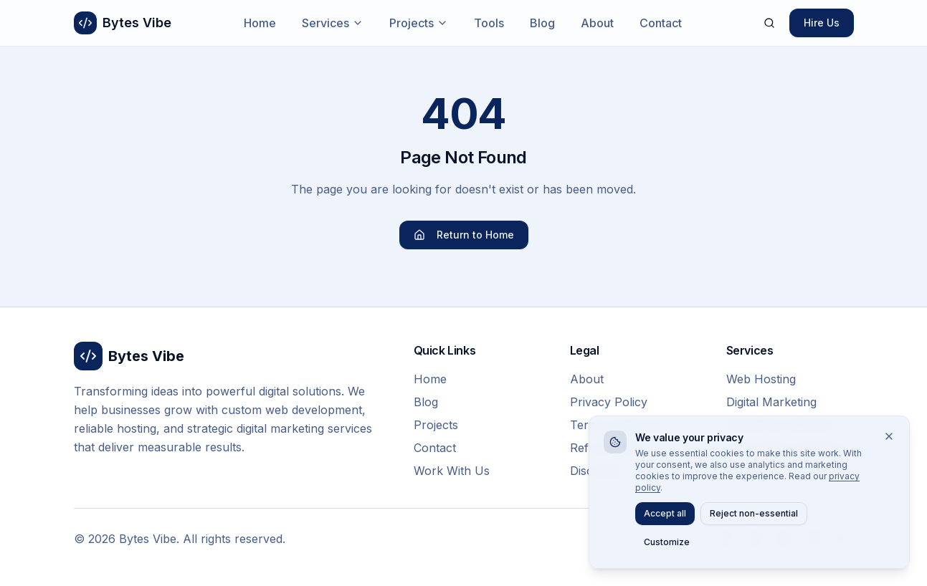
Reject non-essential (754, 513)
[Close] (889, 436)
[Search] (769, 23)
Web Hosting (761, 379)
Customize (667, 542)
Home (260, 23)
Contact (661, 23)
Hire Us (822, 22)
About (597, 23)
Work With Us (452, 470)
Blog (542, 23)
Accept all (665, 513)
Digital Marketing (771, 402)
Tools (489, 23)
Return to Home (464, 235)
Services (332, 23)
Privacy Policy (608, 402)
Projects (418, 23)
